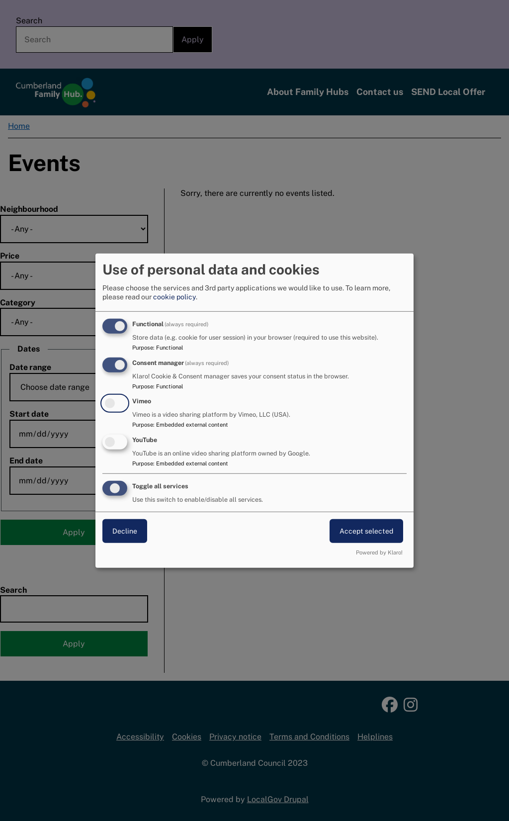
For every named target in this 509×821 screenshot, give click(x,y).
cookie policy (174, 297)
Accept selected (366, 531)
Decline (124, 531)
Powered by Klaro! (379, 552)
